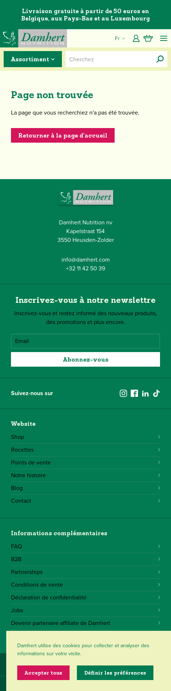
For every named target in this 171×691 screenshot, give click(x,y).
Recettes (85, 449)
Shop (85, 437)
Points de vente (85, 462)
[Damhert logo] (33, 38)
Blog (85, 488)
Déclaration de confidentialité (85, 597)
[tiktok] (156, 393)
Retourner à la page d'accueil (62, 135)
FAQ (85, 546)
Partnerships (85, 572)
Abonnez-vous (85, 359)
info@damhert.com (86, 259)
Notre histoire (85, 475)
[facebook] (134, 393)
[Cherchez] (160, 59)
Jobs (85, 610)
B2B (85, 559)
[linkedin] (145, 393)
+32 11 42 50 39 (85, 268)
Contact (85, 501)
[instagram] (123, 393)
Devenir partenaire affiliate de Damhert (85, 623)
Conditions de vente (85, 584)
